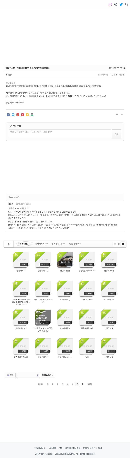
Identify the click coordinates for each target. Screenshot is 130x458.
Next (89, 384)
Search (37, 375)
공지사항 (52, 448)
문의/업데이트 (89, 448)
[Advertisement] (65, 34)
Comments (14, 197)
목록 (10, 375)
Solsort (9, 75)
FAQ (60, 448)
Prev (40, 384)
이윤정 (11, 204)
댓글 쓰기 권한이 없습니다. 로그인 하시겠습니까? (31, 132)
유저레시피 (41, 243)
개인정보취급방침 (72, 448)
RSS (100, 448)
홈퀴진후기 (58, 243)
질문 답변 (75, 243)
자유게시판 (10, 68)
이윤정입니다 (40, 448)
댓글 (119, 204)
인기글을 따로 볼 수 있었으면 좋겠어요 (33, 68)
